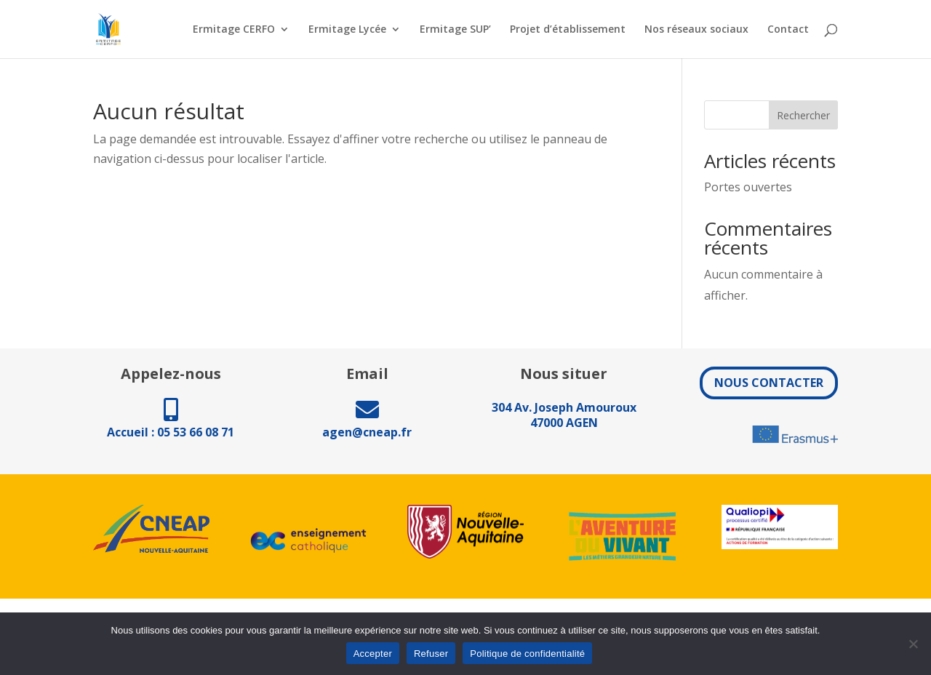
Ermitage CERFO (234, 30)
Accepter (372, 653)
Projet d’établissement (568, 30)
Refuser (431, 653)
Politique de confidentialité (527, 653)
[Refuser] (913, 643)
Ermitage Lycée (347, 30)
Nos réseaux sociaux (696, 30)
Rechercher (803, 115)
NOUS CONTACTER (768, 383)
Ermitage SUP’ (455, 30)
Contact (788, 30)
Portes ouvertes (748, 187)
